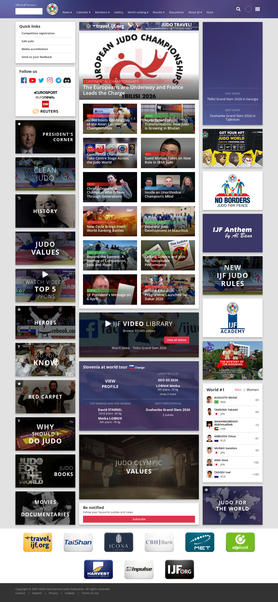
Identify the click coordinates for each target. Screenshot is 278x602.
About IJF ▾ (195, 12)
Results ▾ (158, 12)
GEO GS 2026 (168, 380)
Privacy (53, 593)
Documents (176, 12)
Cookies (70, 593)
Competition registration (38, 33)
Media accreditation (35, 49)
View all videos (176, 340)
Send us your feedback (37, 57)
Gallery (118, 12)
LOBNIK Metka (168, 386)
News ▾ (67, 12)
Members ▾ (102, 12)
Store (210, 12)
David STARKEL (110, 409)
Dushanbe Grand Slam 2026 (168, 409)
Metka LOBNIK (110, 418)
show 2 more (168, 394)
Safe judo (28, 41)
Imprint (37, 593)
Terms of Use (90, 593)
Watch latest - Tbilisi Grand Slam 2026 (139, 348)
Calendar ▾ (83, 12)
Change (140, 367)
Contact (20, 593)
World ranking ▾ (138, 12)
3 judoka (168, 414)
